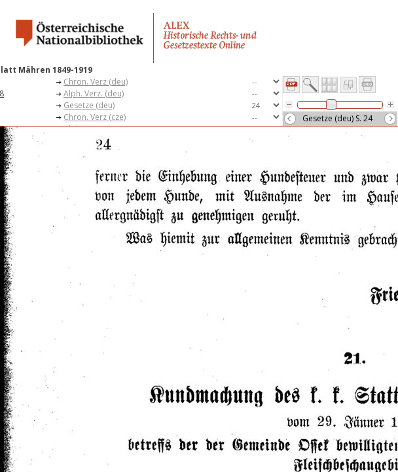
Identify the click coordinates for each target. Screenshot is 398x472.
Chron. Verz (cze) (94, 117)
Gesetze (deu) (89, 105)
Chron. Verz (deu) (95, 81)
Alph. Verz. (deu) (93, 93)
